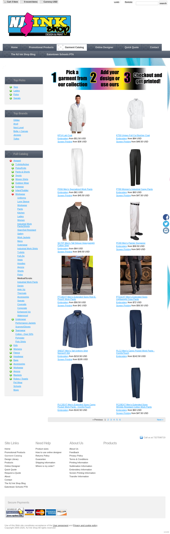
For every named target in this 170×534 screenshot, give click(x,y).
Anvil (16, 124)
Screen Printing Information (82, 473)
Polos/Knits (20, 168)
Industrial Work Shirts (27, 248)
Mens (20, 241)
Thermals (21, 293)
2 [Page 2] (108, 419)
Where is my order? (44, 466)
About (7, 476)
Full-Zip (21, 256)
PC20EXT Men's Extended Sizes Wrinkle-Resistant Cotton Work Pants (134, 405)
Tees (16, 87)
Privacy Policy (76, 455)
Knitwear (19, 186)
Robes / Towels (21, 379)
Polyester (20, 338)
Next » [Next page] (160, 419)
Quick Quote (132, 47)
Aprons (20, 267)
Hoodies (21, 263)
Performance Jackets (25, 323)
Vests (20, 259)
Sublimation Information (80, 466)
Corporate (22, 308)
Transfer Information (79, 476)
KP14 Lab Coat (65, 135)
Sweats (17, 98)
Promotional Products (41, 47)
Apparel (17, 160)
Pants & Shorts (22, 172)
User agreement (60, 525)
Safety (20, 233)
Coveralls (21, 304)
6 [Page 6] (120, 419)
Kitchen (21, 212)
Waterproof (22, 315)
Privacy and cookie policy (85, 525)
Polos (16, 94)
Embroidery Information (80, 469)
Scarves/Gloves (23, 326)
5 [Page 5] (117, 419)
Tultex (16, 138)
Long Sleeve (23, 201)
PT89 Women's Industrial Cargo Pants (134, 189)
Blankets (18, 375)
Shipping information (45, 462)
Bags (16, 360)
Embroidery (63, 138)
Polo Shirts (20, 341)
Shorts (20, 271)
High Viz (21, 289)
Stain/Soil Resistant (26, 230)
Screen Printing (65, 141)
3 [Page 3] (111, 419)
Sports (18, 175)
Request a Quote (13, 473)
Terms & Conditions (78, 459)
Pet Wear (18, 382)
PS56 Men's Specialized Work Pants (75, 189)
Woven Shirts (21, 179)
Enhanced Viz (24, 312)
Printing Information (78, 462)
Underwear (20, 319)
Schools (17, 386)
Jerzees (17, 135)
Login (116, 2)
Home (14, 47)
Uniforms (21, 198)
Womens (18, 349)
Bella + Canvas (21, 131)
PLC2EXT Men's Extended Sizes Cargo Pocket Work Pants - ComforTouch (76, 405)
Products (9, 462)
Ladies (17, 90)
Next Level (19, 127)
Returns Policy (42, 455)
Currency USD (50, 2)
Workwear (20, 194)
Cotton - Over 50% (24, 334)
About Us (73, 449)
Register (129, 2)
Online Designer (104, 47)
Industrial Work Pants (27, 282)
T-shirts (21, 252)
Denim (20, 286)
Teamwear (20, 330)
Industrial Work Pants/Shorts (24, 225)
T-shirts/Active (22, 164)
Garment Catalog (74, 47)
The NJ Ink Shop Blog (23, 54)
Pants (20, 209)
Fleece (17, 352)
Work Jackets (23, 237)
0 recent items (30, 2)
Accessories (23, 297)
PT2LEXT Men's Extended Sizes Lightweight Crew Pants (131, 298)
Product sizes (41, 449)
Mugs (16, 390)
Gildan (17, 120)
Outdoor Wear (22, 183)
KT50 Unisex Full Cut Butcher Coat (133, 135)
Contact (154, 47)
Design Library (12, 459)
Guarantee (40, 459)
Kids (16, 345)
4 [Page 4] (114, 419)
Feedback (74, 452)
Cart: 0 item (12, 2)
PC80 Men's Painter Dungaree (130, 243)
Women (21, 220)
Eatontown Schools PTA (60, 54)
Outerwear (22, 245)
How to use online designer (48, 452)
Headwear (18, 356)
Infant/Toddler (22, 190)
